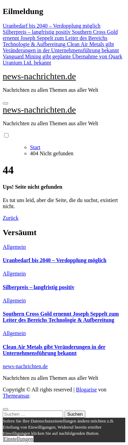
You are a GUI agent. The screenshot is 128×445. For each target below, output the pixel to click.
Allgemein (14, 247)
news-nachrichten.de (39, 76)
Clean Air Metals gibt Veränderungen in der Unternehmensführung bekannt (54, 350)
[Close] (5, 409)
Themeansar (16, 396)
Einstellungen (18, 439)
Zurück (10, 218)
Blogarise (86, 389)
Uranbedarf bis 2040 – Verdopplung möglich (54, 260)
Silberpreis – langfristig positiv (38, 287)
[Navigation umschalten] (5, 103)
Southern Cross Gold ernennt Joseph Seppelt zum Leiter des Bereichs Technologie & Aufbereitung (61, 317)
